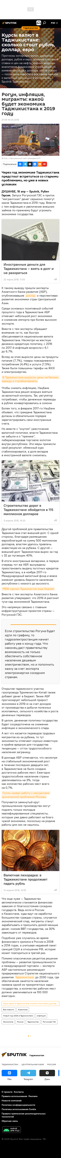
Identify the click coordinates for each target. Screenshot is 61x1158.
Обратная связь (10, 1121)
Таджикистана (24, 977)
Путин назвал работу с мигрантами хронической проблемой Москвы (26, 794)
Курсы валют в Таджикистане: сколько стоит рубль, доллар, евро (31, 1003)
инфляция (41, 1015)
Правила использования (14, 1096)
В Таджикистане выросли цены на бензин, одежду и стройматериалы (31, 379)
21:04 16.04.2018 (10, 119)
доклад (30, 295)
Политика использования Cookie (19, 1109)
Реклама (32, 1096)
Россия (20, 1022)
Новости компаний (11, 1100)
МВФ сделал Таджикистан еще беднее (28, 589)
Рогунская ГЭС (49, 1022)
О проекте (7, 1091)
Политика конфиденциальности (18, 1104)
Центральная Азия (32, 1064)
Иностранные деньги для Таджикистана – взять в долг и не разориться (29, 268)
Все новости (8, 1009)
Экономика (8, 1022)
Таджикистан (33, 1022)
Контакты (19, 1091)
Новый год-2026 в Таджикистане (18, 1015)
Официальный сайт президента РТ (25, 158)
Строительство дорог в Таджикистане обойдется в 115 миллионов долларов (28, 509)
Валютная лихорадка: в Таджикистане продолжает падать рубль (25, 879)
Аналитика (22, 1009)
